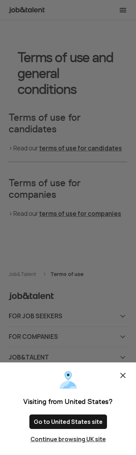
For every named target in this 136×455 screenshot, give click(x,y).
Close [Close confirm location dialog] (123, 375)
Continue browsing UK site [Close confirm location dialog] (68, 439)
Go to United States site (68, 422)
